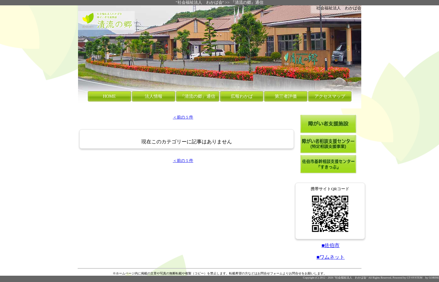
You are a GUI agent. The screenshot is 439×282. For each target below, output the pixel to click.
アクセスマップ (329, 96)
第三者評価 (286, 96)
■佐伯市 (331, 245)
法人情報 (153, 96)
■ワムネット (331, 257)
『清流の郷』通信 (247, 2)
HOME (109, 96)
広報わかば (242, 96)
